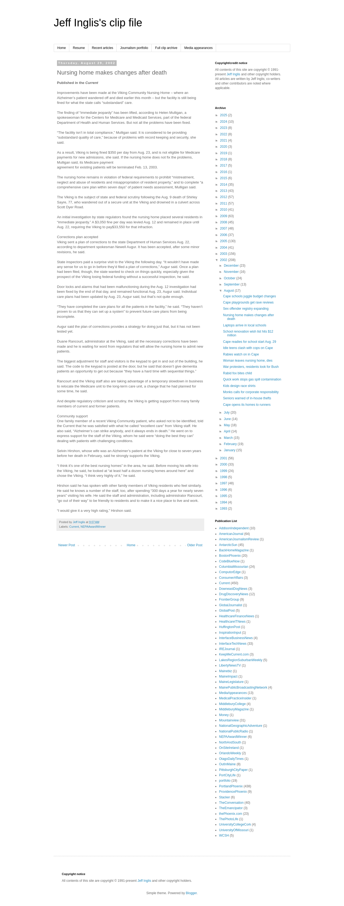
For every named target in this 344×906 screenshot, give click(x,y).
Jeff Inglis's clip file (98, 23)
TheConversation (231, 803)
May (227, 425)
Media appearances (198, 48)
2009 (224, 216)
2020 (224, 147)
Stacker (224, 797)
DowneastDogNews (233, 589)
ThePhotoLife (228, 819)
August (229, 290)
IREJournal (227, 649)
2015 (224, 178)
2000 (224, 464)
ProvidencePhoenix (233, 792)
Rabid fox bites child (237, 373)
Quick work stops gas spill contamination (252, 379)
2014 (224, 184)
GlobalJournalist (230, 605)
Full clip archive (166, 48)
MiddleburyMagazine (234, 709)
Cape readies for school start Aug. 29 (249, 342)
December (232, 265)
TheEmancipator (231, 808)
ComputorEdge (230, 572)
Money (224, 715)
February (231, 444)
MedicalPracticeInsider (235, 698)
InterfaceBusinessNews (236, 638)
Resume (79, 48)
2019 (224, 153)
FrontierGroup (229, 599)
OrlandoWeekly (230, 753)
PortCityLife (227, 775)
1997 (224, 483)
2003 (224, 254)
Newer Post (66, 545)
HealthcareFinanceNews (236, 616)
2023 (224, 128)
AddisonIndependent (234, 528)
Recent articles (102, 48)
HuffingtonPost (229, 627)
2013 (224, 191)
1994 (224, 502)
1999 (224, 471)
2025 (224, 115)
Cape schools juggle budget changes (249, 296)
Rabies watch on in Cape (241, 354)
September (232, 284)
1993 (224, 508)
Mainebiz (225, 671)
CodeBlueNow (229, 561)
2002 (224, 260)
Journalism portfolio (134, 48)
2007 (224, 228)
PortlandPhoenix (231, 786)
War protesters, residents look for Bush (251, 367)
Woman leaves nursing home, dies (248, 360)
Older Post (194, 545)
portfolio (225, 780)
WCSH (224, 835)
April (227, 431)
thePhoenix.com (230, 814)
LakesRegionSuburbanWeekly (240, 660)
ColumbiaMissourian (233, 567)
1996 (224, 490)
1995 (224, 496)
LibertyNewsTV (230, 665)
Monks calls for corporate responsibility (251, 392)
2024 (224, 122)
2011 (224, 203)
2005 (224, 241)
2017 (224, 165)
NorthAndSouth (230, 742)
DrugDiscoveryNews (233, 594)
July (227, 412)
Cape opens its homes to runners (247, 405)
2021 (224, 140)
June (228, 419)
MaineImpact (228, 676)
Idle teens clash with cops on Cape (248, 348)
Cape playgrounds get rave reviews (248, 302)
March (229, 438)
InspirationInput (230, 632)
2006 (224, 235)
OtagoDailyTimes (231, 759)
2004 (224, 247)
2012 (224, 197)
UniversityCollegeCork (235, 824)
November (232, 272)
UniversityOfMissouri (234, 830)
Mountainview (229, 720)
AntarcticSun (228, 545)
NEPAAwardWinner (93, 526)
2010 (224, 209)
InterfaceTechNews (232, 644)
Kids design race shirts (239, 386)
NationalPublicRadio (233, 731)
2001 (224, 458)
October (230, 278)
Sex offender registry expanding (245, 309)
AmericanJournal (231, 534)
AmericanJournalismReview (239, 539)
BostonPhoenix (230, 556)
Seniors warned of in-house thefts (247, 398)
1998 (224, 477)
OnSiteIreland (229, 748)
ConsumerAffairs (231, 578)
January (230, 450)
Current (74, 526)
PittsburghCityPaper (233, 770)
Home (61, 48)
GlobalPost (227, 610)
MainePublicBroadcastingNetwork (243, 687)
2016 (224, 172)
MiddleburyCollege (232, 704)
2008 (224, 222)
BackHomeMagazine (234, 550)
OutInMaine (227, 764)
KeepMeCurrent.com (234, 654)
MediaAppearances (233, 693)
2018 (224, 159)
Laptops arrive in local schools (244, 325)
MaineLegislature (231, 682)
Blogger (191, 893)
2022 (224, 134)
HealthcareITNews (232, 621)
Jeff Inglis (233, 74)
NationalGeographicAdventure (240, 726)
